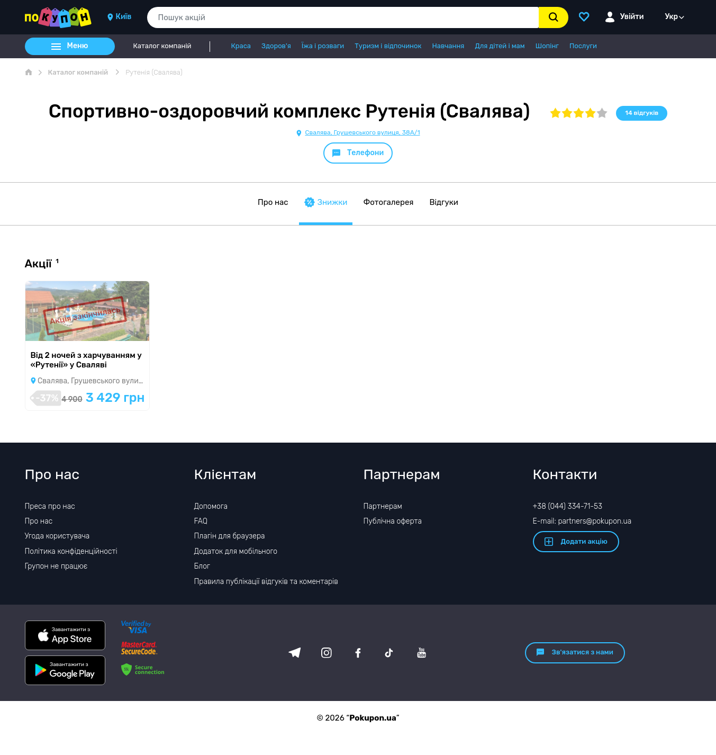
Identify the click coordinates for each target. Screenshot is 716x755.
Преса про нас (50, 506)
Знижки (326, 202)
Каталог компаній (162, 46)
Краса (241, 46)
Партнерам (383, 506)
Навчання (448, 46)
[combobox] (342, 17)
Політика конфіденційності (71, 551)
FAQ (201, 521)
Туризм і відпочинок (388, 46)
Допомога (211, 506)
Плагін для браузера (229, 536)
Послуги (583, 46)
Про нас (273, 202)
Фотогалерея (388, 202)
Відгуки (443, 202)
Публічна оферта (393, 521)
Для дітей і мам (499, 46)
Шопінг (547, 46)
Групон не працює (56, 566)
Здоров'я (276, 46)
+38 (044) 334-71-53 (568, 506)
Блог (202, 566)
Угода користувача (57, 536)
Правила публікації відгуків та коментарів (266, 581)
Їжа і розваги (323, 46)
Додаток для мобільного (235, 551)
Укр (671, 16)
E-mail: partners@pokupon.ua (582, 521)
